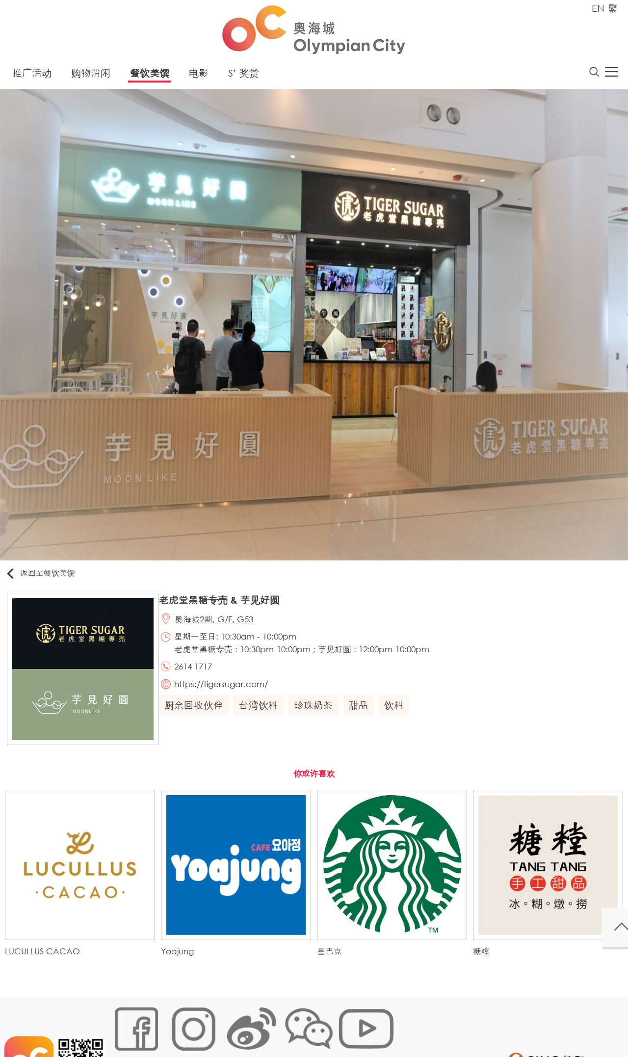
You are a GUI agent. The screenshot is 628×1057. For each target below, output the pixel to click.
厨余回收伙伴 (198, 716)
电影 (199, 76)
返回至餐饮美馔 (46, 576)
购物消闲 (90, 76)
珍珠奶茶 (318, 716)
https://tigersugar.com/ (228, 694)
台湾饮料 (263, 716)
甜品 (363, 716)
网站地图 (125, 1024)
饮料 (399, 716)
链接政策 (211, 1024)
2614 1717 (200, 674)
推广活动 (32, 76)
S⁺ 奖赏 (243, 76)
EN (598, 8)
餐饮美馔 (149, 76)
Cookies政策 (168, 1024)
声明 (314, 1024)
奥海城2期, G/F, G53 (221, 625)
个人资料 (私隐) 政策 (266, 1024)
